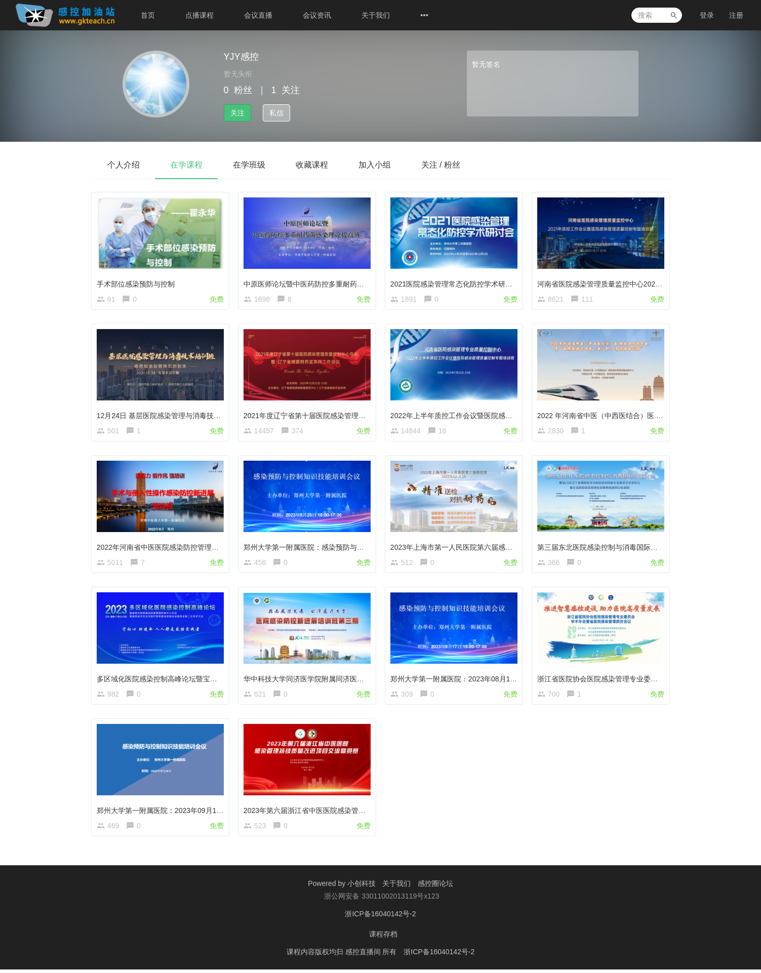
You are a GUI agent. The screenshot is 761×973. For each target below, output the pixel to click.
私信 (276, 113)
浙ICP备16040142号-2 (380, 917)
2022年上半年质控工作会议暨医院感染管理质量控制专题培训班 (491, 416)
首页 (148, 15)
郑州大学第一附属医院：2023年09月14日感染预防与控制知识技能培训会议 (216, 812)
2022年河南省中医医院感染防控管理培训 (162, 548)
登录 (707, 15)
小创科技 (362, 887)
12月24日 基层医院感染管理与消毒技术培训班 (170, 416)
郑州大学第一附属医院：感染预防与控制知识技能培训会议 (337, 548)
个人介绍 (123, 164)
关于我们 (376, 15)
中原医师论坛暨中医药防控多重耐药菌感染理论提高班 (330, 283)
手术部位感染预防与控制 (137, 283)
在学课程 (186, 164)
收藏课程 (312, 164)
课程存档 (383, 938)
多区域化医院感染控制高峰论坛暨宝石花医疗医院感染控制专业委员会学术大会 (222, 680)
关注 (237, 113)
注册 (736, 15)
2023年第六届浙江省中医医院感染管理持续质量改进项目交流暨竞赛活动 (359, 812)
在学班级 (249, 164)
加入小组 (374, 164)
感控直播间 (364, 955)
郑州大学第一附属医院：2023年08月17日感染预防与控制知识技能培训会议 (509, 680)
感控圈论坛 (435, 887)
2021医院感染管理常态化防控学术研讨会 (455, 283)
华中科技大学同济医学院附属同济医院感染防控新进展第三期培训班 (351, 680)
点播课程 (199, 15)
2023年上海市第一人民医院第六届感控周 (455, 548)
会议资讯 (317, 15)
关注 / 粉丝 (440, 164)
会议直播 (258, 15)
